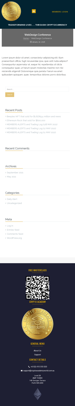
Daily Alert (12, 199)
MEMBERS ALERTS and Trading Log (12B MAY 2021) (32, 124)
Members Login (60, 12)
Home (26, 38)
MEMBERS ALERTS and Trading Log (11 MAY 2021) (31, 132)
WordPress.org (14, 238)
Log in (10, 226)
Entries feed (13, 230)
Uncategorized (14, 203)
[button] (34, 11)
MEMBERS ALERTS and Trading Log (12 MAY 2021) (31, 128)
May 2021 (11, 176)
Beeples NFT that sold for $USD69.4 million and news (34, 116)
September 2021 (15, 172)
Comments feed (15, 234)
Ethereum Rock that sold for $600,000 (26, 120)
